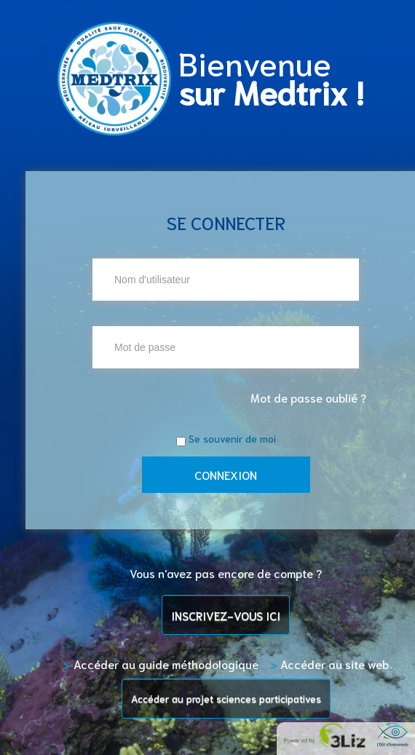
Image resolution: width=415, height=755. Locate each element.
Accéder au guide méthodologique (160, 663)
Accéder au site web (329, 663)
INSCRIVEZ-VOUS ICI (225, 614)
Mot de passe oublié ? (308, 397)
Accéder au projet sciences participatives (226, 698)
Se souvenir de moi (232, 438)
